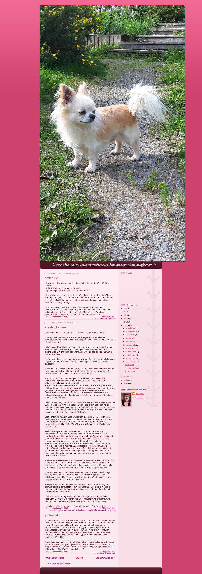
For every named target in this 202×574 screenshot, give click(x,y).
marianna (140, 394)
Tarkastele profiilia (143, 398)
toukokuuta (131, 352)
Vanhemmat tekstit (105, 558)
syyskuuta (130, 338)
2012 (126, 322)
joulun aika (52, 515)
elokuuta (130, 341)
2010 (126, 377)
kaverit (74, 510)
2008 (126, 383)
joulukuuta (131, 328)
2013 (126, 318)
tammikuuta (131, 362)
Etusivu (80, 558)
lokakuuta (130, 335)
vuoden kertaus (56, 327)
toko (113, 510)
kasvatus (67, 510)
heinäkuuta (131, 345)
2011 (126, 325)
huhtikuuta (131, 355)
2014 (126, 315)
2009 (126, 380)
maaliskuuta (131, 358)
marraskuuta (132, 331)
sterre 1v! (51, 278)
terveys (108, 510)
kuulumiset (103, 318)
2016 (126, 312)
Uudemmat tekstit (55, 558)
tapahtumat (99, 510)
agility (60, 510)
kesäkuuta (130, 348)
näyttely (112, 318)
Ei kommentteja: (108, 316)
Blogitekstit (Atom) (61, 563)
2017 (126, 308)
